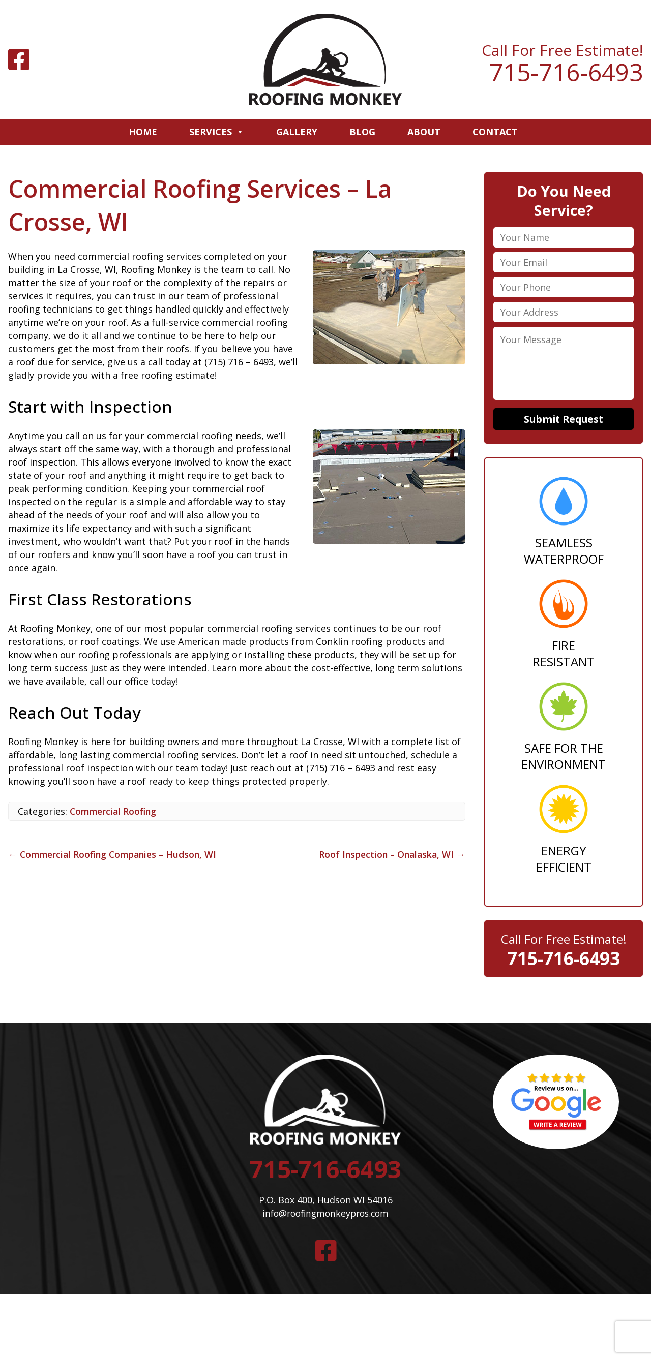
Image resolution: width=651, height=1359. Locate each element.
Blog (362, 132)
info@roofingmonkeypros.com (325, 1216)
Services (216, 132)
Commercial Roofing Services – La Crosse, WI (204, 205)
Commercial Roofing (115, 811)
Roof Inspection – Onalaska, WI (390, 854)
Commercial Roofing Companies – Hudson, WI (115, 854)
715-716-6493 (566, 72)
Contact (495, 132)
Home (143, 132)
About (423, 132)
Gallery (296, 132)
